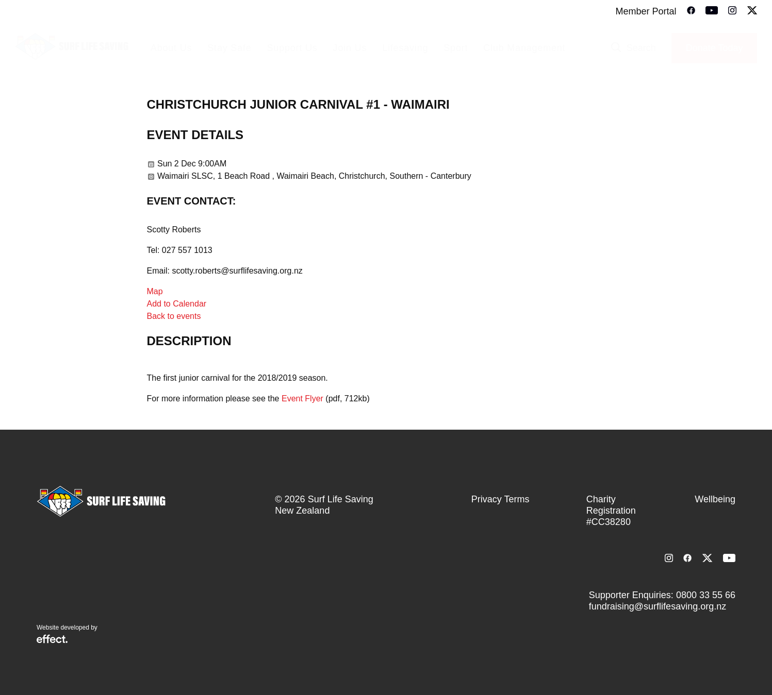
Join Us (350, 48)
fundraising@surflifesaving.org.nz (657, 606)
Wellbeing (715, 499)
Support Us (292, 48)
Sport (456, 48)
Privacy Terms (500, 499)
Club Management (524, 48)
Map (155, 291)
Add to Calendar (177, 303)
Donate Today (714, 48)
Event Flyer (302, 398)
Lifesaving (405, 48)
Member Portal (645, 11)
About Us (171, 48)
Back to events (174, 316)
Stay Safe (229, 48)
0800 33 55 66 (705, 595)
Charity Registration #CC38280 (611, 510)
